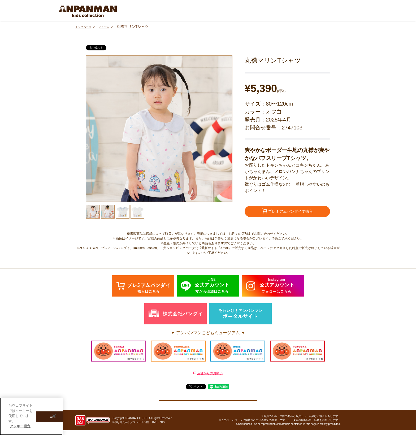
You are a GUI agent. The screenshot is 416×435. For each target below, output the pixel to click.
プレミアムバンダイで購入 (287, 211)
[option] (159, 129)
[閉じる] (54, 416)
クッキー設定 (208, 402)
